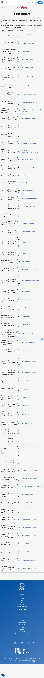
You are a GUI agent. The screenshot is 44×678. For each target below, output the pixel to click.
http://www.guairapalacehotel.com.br (32, 175)
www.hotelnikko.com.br (28, 291)
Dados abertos (22, 616)
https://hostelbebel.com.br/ (29, 182)
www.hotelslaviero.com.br (29, 494)
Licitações (22, 629)
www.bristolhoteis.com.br (29, 86)
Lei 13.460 (22, 620)
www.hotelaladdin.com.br (29, 35)
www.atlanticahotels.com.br (29, 470)
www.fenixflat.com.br (27, 159)
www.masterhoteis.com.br (29, 381)
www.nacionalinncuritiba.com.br (30, 280)
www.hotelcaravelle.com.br (29, 102)
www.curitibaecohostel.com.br (30, 135)
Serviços (22, 594)
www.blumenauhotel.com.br (29, 198)
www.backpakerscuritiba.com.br (30, 127)
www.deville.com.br (27, 242)
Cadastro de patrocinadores (22, 638)
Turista (22, 602)
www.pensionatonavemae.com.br (31, 451)
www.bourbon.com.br (27, 67)
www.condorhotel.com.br (28, 118)
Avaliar (29, 660)
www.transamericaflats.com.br (30, 568)
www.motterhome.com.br (29, 432)
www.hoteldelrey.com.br (28, 231)
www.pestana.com (27, 299)
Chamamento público (22, 631)
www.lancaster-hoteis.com (29, 342)
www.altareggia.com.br (28, 43)
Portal (22, 611)
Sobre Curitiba (22, 604)
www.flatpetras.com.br (28, 462)
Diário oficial (22, 624)
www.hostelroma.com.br (28, 190)
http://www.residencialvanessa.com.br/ (32, 486)
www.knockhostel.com (28, 333)
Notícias (22, 596)
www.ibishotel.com (27, 308)
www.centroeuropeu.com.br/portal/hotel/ (33, 215)
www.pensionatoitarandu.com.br (30, 440)
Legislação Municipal (22, 622)
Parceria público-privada (22, 635)
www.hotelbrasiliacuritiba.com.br (31, 207)
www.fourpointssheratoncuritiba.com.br (32, 167)
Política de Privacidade (22, 660)
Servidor (22, 598)
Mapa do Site (13, 660)
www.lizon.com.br (27, 350)
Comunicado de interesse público (22, 633)
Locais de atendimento (22, 606)
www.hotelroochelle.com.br (29, 503)
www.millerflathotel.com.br (29, 269)
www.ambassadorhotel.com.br (30, 51)
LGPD (22, 614)
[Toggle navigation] (2, 7)
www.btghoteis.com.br (28, 223)
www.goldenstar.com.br (28, 261)
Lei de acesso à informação (22, 618)
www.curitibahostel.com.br (29, 143)
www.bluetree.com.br (27, 59)
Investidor (22, 600)
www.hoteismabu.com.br (28, 361)
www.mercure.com (27, 389)
